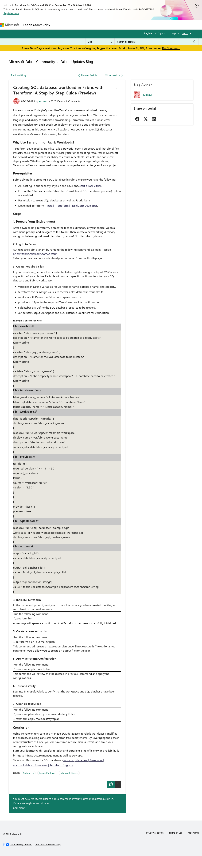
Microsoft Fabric (69, 773)
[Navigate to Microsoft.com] (9, 25)
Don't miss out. (171, 48)
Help (173, 33)
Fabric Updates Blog (76, 61)
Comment (19, 808)
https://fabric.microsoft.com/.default (35, 254)
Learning (132, 24)
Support (147, 24)
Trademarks (193, 832)
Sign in (161, 33)
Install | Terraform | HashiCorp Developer (72, 205)
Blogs (119, 24)
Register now (11, 13)
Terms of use (175, 832)
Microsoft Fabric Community (32, 61)
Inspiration (73, 24)
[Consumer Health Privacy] (47, 844)
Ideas (87, 24)
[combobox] (156, 41)
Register (148, 33)
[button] (116, 87)
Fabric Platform (47, 773)
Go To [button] (185, 33)
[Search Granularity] (100, 41)
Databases (28, 773)
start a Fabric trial (90, 186)
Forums (58, 24)
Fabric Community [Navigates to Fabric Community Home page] (36, 25)
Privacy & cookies (155, 832)
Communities (103, 24)
